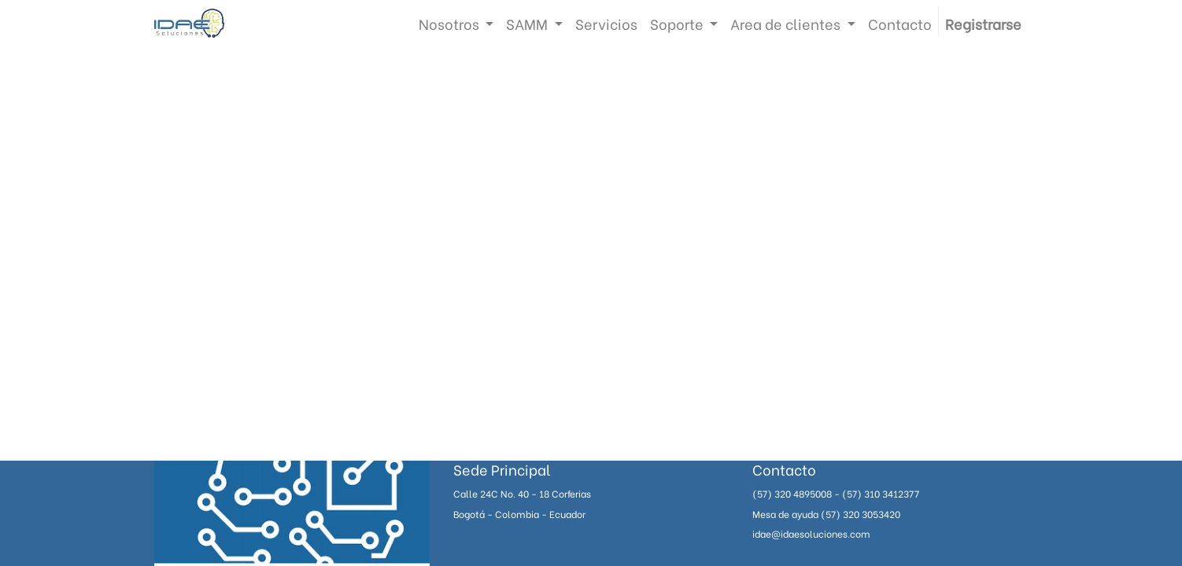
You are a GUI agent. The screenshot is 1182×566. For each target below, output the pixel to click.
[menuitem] (606, 23)
